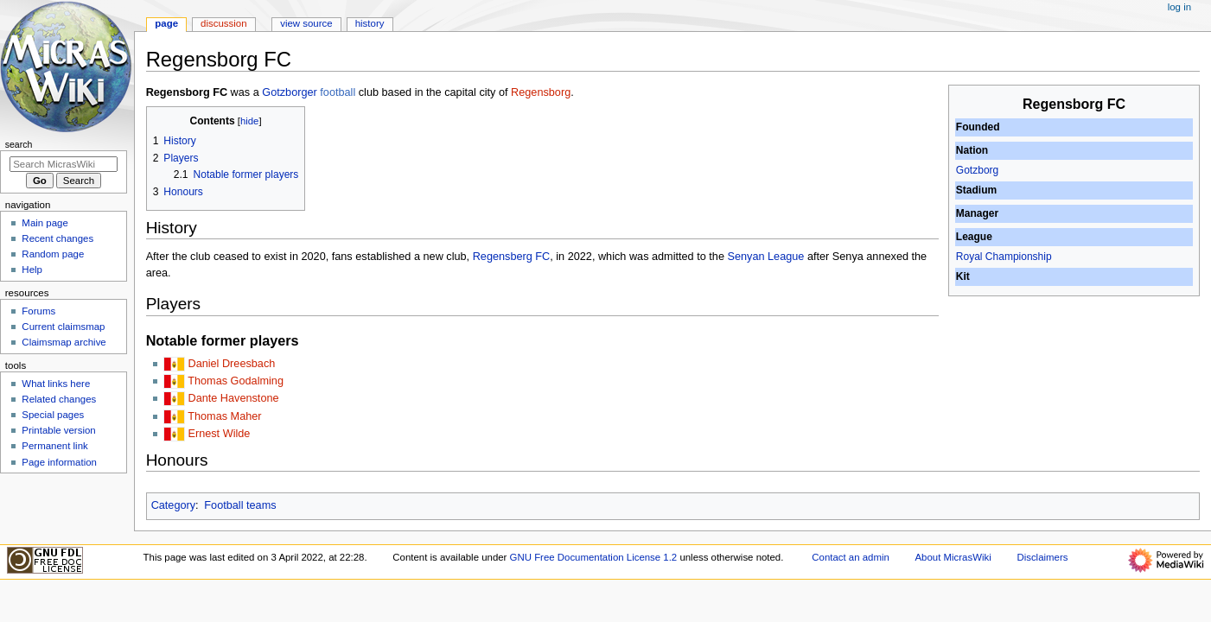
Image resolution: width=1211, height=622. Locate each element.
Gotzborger (289, 92)
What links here (56, 383)
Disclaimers (1042, 557)
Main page (45, 223)
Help (32, 269)
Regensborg (540, 92)
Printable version (58, 430)
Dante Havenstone (233, 398)
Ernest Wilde (219, 434)
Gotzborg (977, 170)
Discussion (223, 23)
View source (306, 23)
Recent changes (57, 238)
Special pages (53, 414)
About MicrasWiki (953, 557)
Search (19, 144)
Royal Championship (1004, 257)
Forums (38, 311)
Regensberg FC (512, 257)
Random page (53, 254)
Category (173, 505)
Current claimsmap (63, 326)
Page (166, 23)
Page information (59, 462)
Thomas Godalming (236, 381)
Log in (1179, 7)
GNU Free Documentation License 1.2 (594, 557)
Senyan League (765, 257)
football (337, 92)
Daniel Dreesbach (231, 364)
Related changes (59, 399)
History (370, 23)
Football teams (240, 505)
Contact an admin (850, 557)
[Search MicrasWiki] (64, 164)
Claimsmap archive (63, 342)
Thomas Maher (224, 416)
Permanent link (54, 446)
